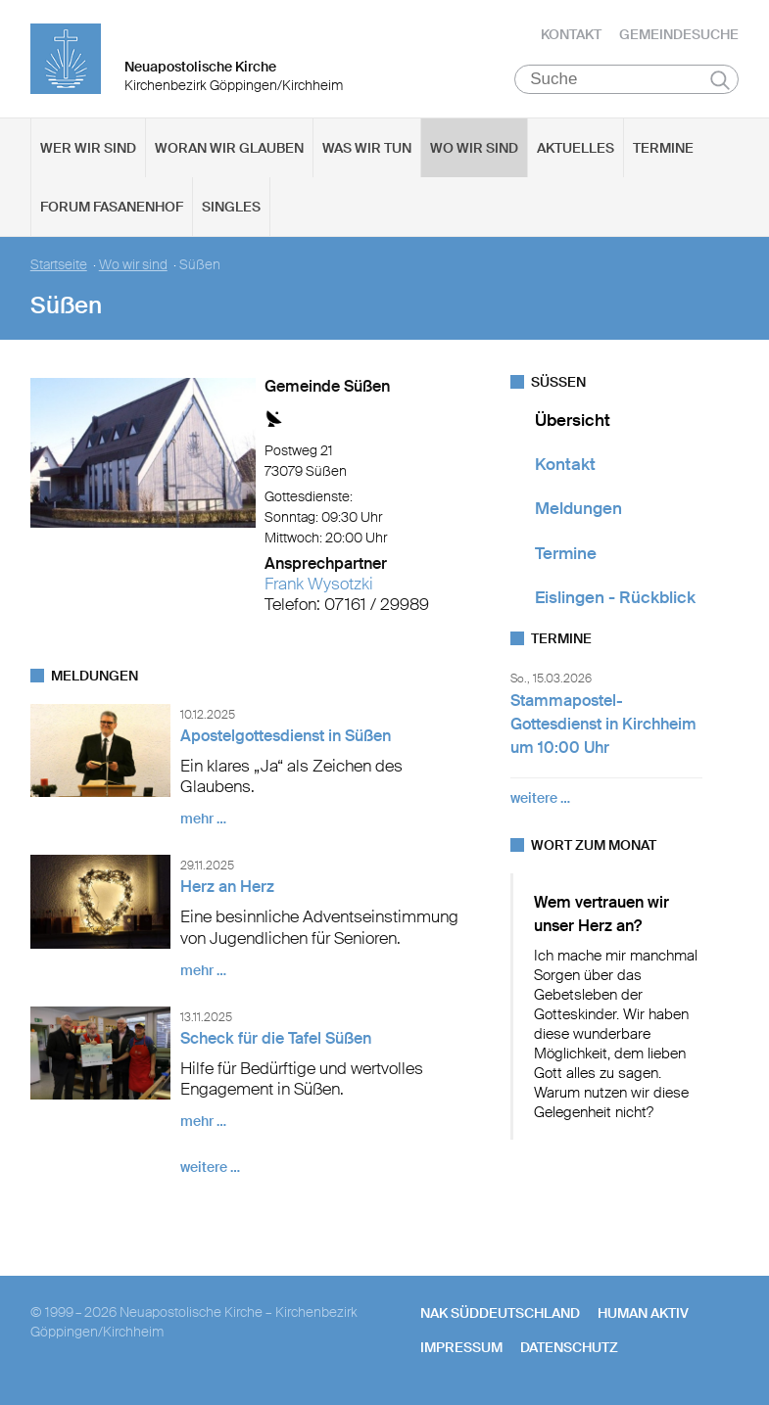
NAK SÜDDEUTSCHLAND (500, 1314)
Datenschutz (569, 1347)
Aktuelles (575, 148)
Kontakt (571, 34)
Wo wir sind (474, 148)
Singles (231, 206)
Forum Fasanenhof (111, 206)
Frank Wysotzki (318, 583)
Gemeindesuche (679, 34)
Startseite (58, 265)
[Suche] (626, 79)
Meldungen (578, 509)
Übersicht (572, 420)
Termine (663, 148)
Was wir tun (366, 148)
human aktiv (643, 1314)
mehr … (203, 819)
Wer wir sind (88, 148)
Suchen (720, 80)
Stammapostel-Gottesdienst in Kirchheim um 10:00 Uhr (603, 725)
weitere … (210, 1168)
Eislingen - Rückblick (615, 597)
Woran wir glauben (229, 148)
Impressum (461, 1347)
